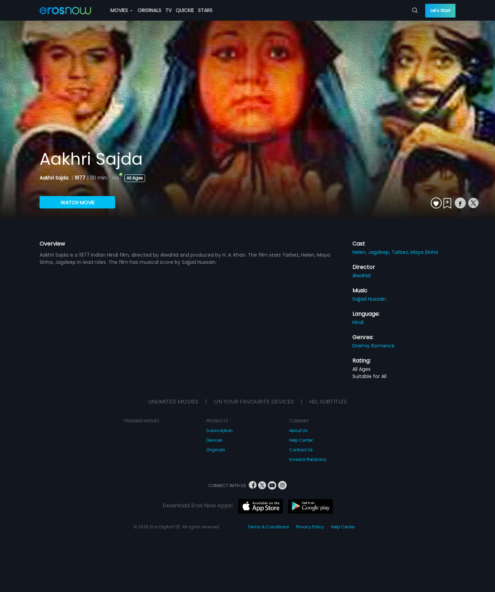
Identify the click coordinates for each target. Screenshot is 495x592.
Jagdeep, (380, 252)
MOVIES (121, 10)
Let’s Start (440, 10)
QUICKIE (185, 10)
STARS (205, 10)
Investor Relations (307, 459)
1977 (80, 177)
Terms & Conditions (268, 527)
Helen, (360, 252)
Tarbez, (401, 252)
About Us (298, 430)
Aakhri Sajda (55, 177)
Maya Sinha (424, 252)
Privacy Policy (310, 527)
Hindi (358, 322)
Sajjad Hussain (369, 298)
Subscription (219, 430)
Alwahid (361, 275)
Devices (214, 440)
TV (168, 10)
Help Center (301, 440)
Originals (215, 450)
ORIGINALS (149, 10)
